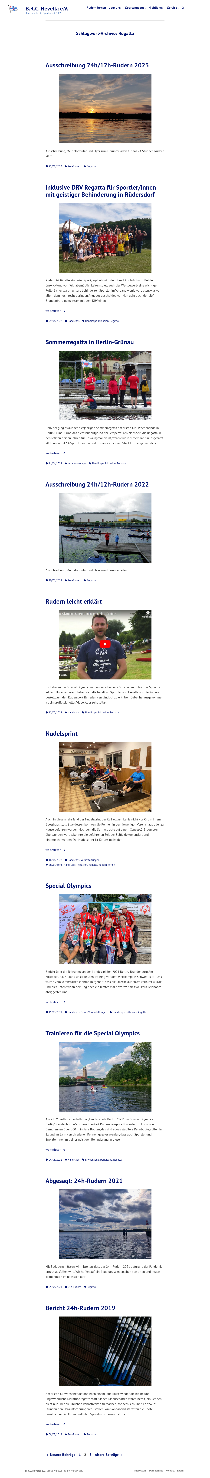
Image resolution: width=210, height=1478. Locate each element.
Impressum (140, 1470)
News (84, 1012)
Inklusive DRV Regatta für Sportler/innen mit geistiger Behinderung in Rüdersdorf (101, 190)
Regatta (91, 166)
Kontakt (170, 1470)
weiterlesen (55, 310)
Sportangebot (134, 8)
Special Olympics (68, 885)
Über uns (114, 8)
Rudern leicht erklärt (74, 601)
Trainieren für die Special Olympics (93, 1033)
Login (180, 1470)
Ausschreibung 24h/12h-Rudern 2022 (97, 484)
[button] (183, 8)
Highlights (156, 8)
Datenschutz (156, 1470)
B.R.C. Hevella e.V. (47, 8)
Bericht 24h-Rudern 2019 (80, 1308)
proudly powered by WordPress (64, 1470)
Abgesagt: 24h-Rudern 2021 (84, 1180)
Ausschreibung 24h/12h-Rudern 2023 (97, 65)
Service (172, 8)
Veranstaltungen (77, 463)
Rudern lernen (96, 8)
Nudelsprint (62, 733)
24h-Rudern (74, 166)
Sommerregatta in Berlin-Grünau (90, 342)
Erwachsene (55, 864)
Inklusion (103, 321)
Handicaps (73, 321)
